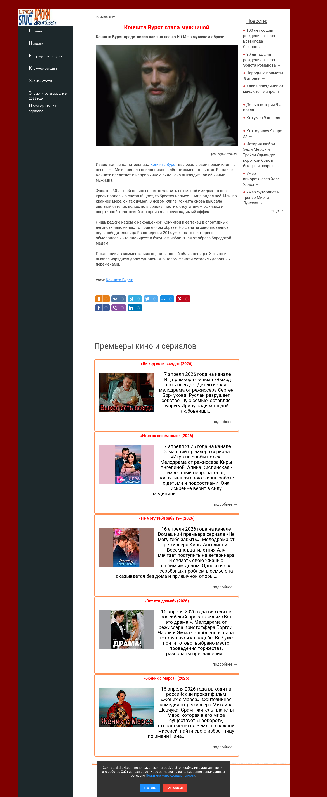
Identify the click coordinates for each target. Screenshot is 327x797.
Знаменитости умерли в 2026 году (67, 95)
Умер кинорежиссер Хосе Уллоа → (261, 179)
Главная (55, 30)
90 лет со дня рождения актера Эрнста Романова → (262, 60)
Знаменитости (59, 80)
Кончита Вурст (163, 164)
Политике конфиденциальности (170, 776)
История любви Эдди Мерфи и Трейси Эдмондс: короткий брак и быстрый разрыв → (261, 155)
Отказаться (175, 787)
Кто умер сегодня (62, 68)
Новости (55, 43)
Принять (150, 787)
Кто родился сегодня (64, 55)
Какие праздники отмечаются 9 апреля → (263, 91)
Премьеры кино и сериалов (62, 107)
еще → (277, 210)
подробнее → (225, 421)
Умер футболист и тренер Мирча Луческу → (261, 197)
